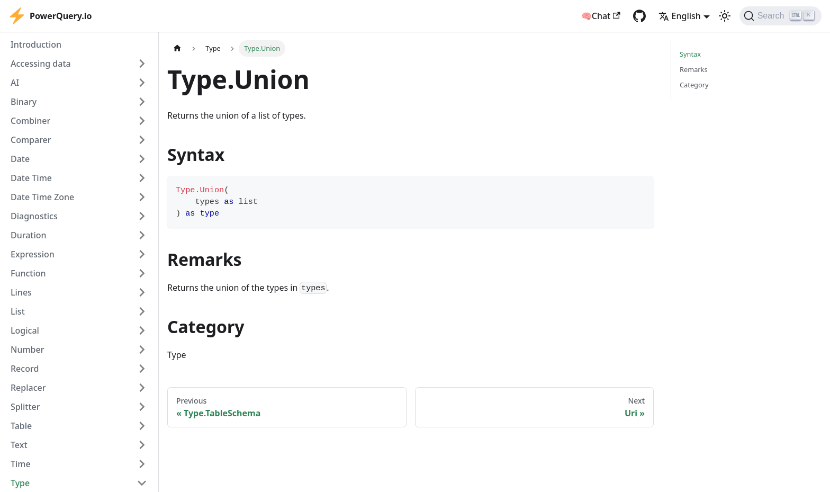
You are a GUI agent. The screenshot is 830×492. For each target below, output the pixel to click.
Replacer (28, 387)
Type (20, 483)
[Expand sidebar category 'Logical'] (142, 330)
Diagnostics (34, 216)
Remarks (694, 69)
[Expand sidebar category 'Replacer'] (142, 387)
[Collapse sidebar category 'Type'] (142, 483)
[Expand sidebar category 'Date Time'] (142, 177)
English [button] (679, 16)
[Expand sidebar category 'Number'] (142, 349)
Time (21, 464)
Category (694, 85)
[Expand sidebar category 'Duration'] (142, 235)
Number (27, 349)
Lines (21, 292)
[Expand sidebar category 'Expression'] (142, 254)
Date (20, 159)
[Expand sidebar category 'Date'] (142, 158)
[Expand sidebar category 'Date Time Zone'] (142, 197)
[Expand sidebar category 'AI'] (142, 82)
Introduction (36, 44)
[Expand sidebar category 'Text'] (142, 444)
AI (15, 82)
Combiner (30, 121)
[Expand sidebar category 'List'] (142, 311)
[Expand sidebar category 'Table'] (142, 425)
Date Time (31, 178)
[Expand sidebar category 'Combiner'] (142, 120)
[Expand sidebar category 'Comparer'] (142, 139)
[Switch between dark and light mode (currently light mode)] (724, 15)
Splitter (25, 407)
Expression (33, 254)
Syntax (690, 54)
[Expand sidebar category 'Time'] (142, 463)
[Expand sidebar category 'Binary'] (142, 101)
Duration (29, 235)
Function (28, 273)
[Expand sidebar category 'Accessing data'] (142, 63)
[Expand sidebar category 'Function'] (142, 273)
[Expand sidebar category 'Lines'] (142, 292)
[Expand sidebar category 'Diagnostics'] (142, 216)
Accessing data (41, 63)
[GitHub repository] (639, 15)
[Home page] (177, 48)
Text (19, 445)
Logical (25, 330)
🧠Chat (600, 16)
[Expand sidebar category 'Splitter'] (142, 406)
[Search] (780, 15)
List (18, 311)
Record (25, 368)
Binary (24, 102)
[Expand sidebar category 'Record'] (142, 368)
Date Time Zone (42, 197)
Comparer (31, 140)
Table (21, 426)
